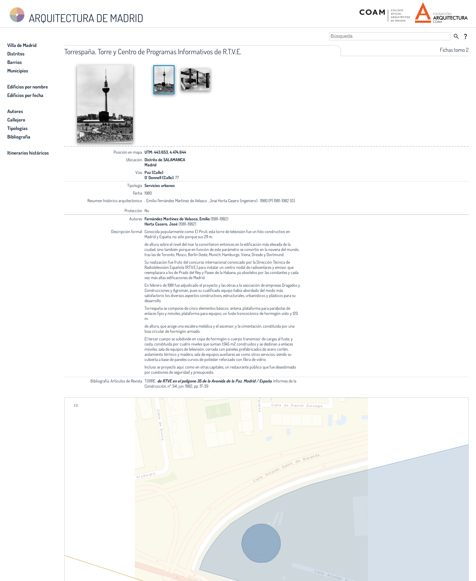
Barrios (14, 62)
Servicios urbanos (159, 185)
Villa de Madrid (21, 45)
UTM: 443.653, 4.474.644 (165, 152)
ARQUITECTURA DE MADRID (75, 15)
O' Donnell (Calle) (159, 177)
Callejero (16, 120)
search (456, 36)
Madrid (150, 164)
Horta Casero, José (161, 223)
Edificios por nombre (27, 87)
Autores (15, 111)
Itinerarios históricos (28, 153)
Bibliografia (18, 137)
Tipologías (17, 128)
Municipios (17, 71)
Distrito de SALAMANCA (164, 159)
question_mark (465, 36)
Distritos (16, 54)
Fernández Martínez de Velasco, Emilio (177, 218)
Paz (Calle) (153, 172)
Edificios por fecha (25, 95)
